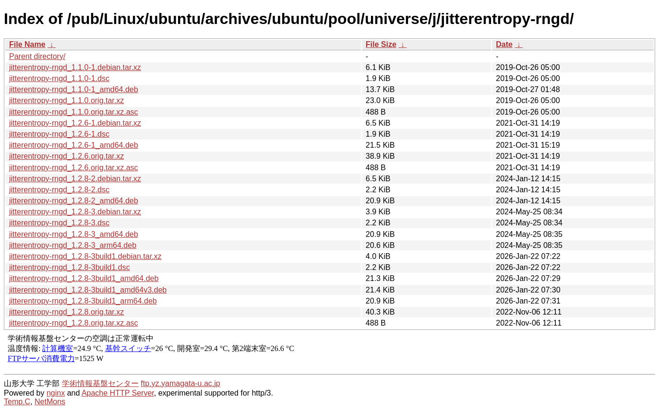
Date (504, 44)
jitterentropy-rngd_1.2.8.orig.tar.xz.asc (73, 323)
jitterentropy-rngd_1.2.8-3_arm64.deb (72, 245)
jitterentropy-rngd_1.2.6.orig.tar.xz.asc (73, 168)
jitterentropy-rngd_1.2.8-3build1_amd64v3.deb (88, 290)
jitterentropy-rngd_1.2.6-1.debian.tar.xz (75, 123)
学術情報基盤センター (100, 383)
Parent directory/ (37, 56)
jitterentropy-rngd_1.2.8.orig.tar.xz (66, 312)
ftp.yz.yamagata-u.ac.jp (180, 383)
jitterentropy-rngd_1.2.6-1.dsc (59, 134)
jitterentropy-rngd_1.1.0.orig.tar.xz (66, 100)
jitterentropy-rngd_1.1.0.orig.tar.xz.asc (73, 112)
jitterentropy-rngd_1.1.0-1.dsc (59, 78)
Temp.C (17, 402)
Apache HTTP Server (118, 393)
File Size (381, 44)
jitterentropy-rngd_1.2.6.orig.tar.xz (66, 156)
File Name (27, 44)
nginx (56, 393)
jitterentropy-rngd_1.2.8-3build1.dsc (69, 267)
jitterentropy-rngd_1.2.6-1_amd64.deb (73, 145)
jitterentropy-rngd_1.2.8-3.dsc (59, 223)
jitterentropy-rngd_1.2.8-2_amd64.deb (73, 201)
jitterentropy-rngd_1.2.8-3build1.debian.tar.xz (85, 256)
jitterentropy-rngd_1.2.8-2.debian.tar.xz (75, 179)
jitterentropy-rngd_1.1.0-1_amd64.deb (73, 89)
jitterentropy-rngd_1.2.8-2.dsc (59, 190)
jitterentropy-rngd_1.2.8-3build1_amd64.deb (83, 278)
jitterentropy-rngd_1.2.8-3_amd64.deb (73, 234)
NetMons (50, 402)
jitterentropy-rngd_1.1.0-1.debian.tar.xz (75, 67)
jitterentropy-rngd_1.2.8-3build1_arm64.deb (83, 301)
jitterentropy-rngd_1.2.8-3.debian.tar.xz (75, 212)
